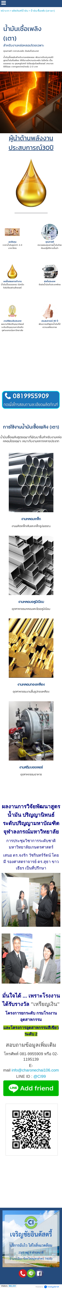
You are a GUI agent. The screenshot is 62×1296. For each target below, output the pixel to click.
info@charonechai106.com (35, 1070)
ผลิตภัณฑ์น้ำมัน (20, 10)
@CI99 (39, 1076)
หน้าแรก (5, 10)
